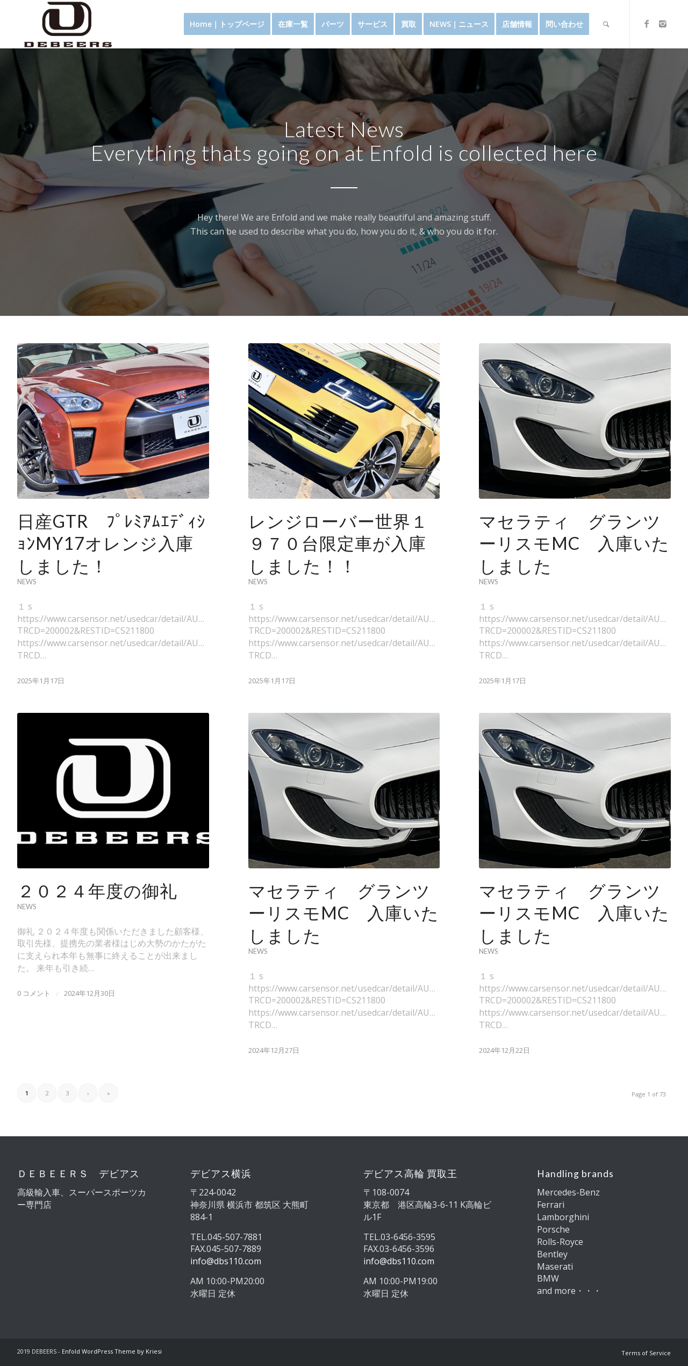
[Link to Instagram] (663, 24)
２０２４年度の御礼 (97, 890)
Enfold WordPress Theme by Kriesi (112, 1351)
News (26, 581)
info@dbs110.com (225, 1261)
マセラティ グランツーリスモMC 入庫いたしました (574, 543)
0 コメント (34, 993)
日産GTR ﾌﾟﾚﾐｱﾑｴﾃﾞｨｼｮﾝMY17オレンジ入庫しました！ (111, 543)
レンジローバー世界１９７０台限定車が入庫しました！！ (338, 543)
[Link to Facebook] (647, 24)
